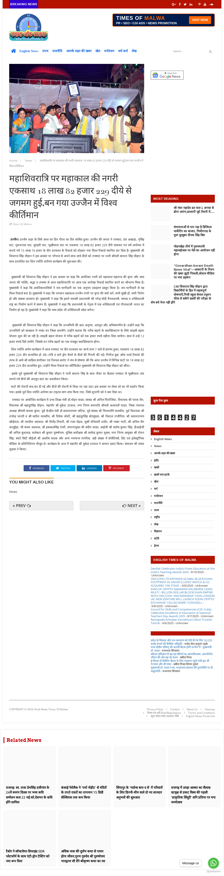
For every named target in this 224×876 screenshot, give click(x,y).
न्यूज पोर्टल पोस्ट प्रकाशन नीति (164, 716)
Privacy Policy (155, 709)
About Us (192, 709)
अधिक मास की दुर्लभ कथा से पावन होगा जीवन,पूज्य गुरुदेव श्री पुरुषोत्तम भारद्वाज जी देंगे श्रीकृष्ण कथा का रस (83, 856)
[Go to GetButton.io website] (213, 871)
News (29, 160)
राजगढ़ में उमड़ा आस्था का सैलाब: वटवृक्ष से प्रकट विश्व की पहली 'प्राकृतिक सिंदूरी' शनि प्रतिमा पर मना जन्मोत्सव (193, 794)
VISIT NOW (200, 20)
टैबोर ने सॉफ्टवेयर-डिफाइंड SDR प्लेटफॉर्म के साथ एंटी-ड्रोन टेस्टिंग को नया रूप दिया (27, 856)
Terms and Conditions (201, 712)
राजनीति (57, 51)
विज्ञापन (158, 531)
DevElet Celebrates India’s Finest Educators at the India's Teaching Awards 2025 (183, 570)
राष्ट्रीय (157, 517)
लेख (134, 51)
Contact (175, 709)
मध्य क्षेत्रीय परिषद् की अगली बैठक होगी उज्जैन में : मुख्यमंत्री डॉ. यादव (181, 648)
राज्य (45, 51)
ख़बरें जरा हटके (162, 474)
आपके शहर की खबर (78, 51)
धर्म (156, 489)
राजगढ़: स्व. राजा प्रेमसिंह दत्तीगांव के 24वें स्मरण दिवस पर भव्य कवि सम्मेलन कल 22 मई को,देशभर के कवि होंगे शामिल (29, 794)
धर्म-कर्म (123, 51)
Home (13, 160)
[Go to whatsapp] (213, 863)
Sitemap (210, 709)
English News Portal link (200, 716)
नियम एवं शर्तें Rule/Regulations (164, 712)
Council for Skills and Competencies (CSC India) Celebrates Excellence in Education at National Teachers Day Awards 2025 (181, 612)
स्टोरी (156, 538)
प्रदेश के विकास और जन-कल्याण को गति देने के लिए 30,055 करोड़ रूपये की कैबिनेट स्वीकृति (181, 642)
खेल (97, 51)
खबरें (156, 467)
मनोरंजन (109, 51)
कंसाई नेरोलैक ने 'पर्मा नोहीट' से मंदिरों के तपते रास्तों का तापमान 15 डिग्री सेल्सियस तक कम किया (84, 792)
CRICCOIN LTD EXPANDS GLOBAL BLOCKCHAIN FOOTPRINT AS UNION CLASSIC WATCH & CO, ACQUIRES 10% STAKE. (181, 582)
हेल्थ (156, 546)
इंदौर (156, 460)
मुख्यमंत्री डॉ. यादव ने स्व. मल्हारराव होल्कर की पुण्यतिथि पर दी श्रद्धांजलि (182, 669)
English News (28, 51)
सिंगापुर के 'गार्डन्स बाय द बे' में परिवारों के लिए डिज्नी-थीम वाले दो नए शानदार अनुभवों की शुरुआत (139, 792)
